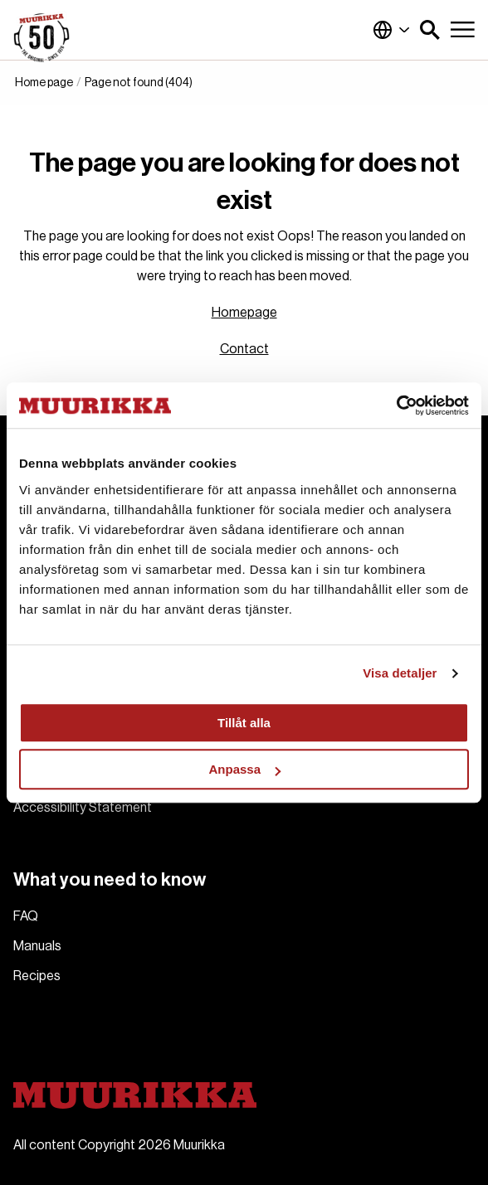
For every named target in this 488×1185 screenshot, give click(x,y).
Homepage (244, 312)
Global (391, 30)
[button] (430, 30)
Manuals (37, 946)
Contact (244, 349)
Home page (44, 83)
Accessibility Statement (82, 807)
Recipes (37, 976)
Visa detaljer (400, 673)
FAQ (25, 916)
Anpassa (244, 769)
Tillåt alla (244, 723)
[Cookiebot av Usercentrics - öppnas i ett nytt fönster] (396, 405)
